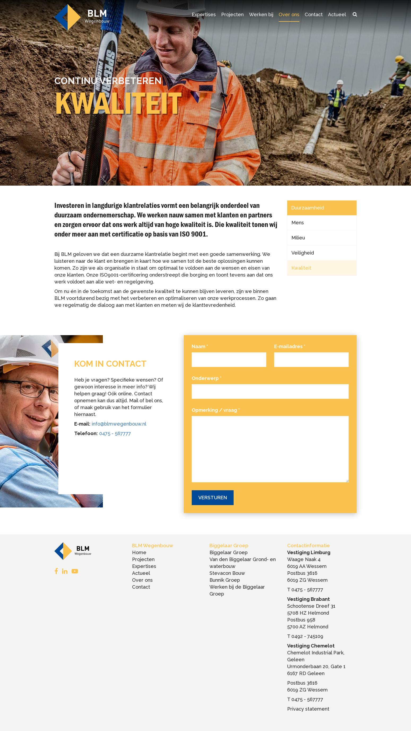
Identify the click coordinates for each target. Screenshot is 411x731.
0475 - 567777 (115, 433)
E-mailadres (289, 346)
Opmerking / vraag (216, 410)
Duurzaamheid (307, 208)
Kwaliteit (301, 268)
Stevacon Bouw (227, 573)
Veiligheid (302, 253)
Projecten (232, 14)
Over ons (289, 14)
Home (139, 552)
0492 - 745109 (307, 636)
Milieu (298, 237)
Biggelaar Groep (228, 552)
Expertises (204, 14)
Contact (314, 14)
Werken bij (261, 14)
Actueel (337, 14)
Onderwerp (207, 378)
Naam (200, 346)
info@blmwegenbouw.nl (119, 424)
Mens (297, 222)
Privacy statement (308, 709)
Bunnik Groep (224, 580)
